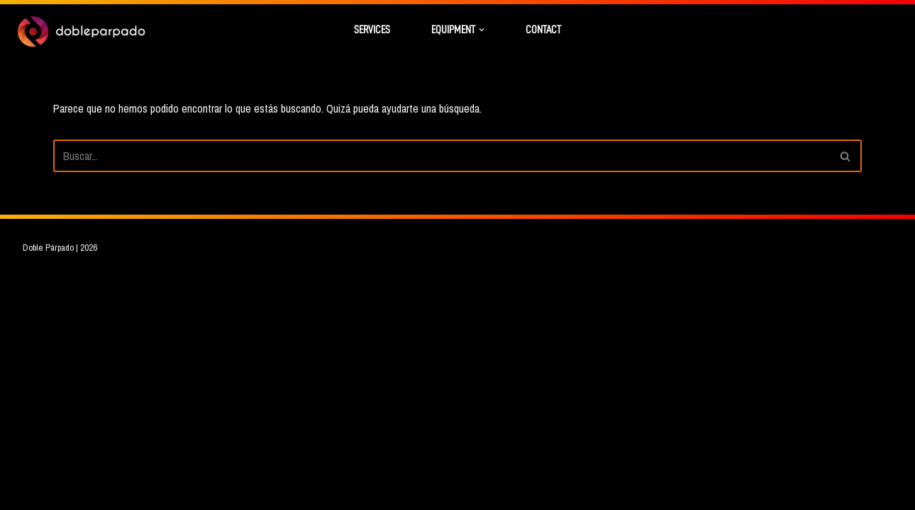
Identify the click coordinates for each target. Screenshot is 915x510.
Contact (543, 29)
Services (372, 29)
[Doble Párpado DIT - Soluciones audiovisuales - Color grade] (81, 31)
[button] (481, 30)
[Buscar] (441, 156)
